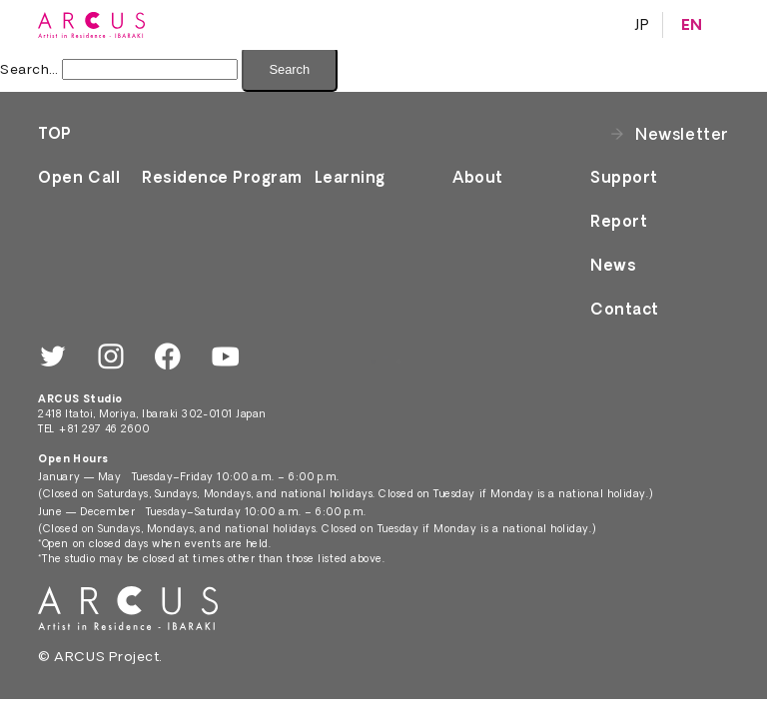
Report (618, 221)
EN (692, 25)
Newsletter (681, 134)
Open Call (79, 177)
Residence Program (222, 177)
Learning (350, 177)
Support (624, 177)
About (477, 177)
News (613, 265)
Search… (29, 69)
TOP (55, 133)
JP (641, 25)
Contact (624, 309)
